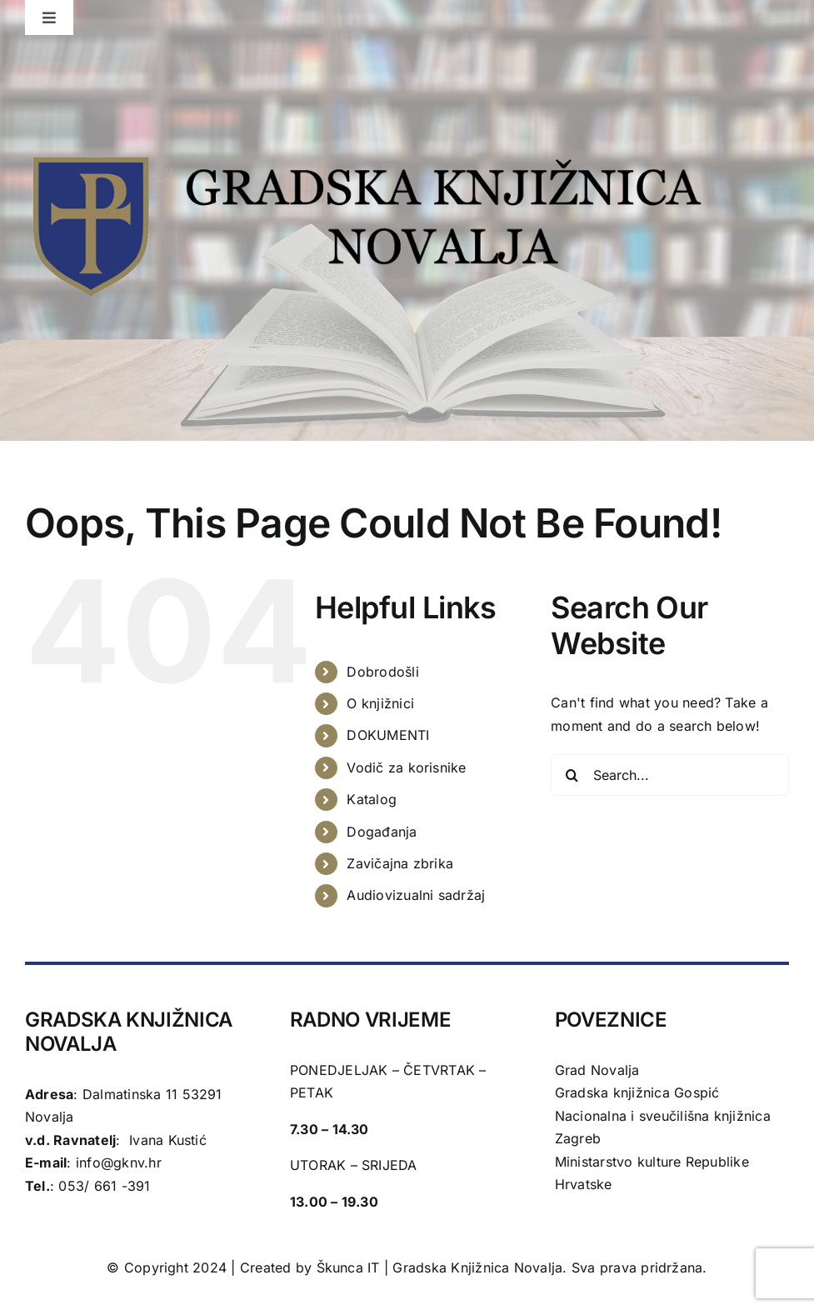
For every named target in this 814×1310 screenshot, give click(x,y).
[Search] (571, 775)
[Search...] (670, 775)
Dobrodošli (382, 671)
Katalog (372, 799)
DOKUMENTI (388, 735)
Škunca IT (350, 1267)
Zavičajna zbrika (400, 863)
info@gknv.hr (119, 1162)
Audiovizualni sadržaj (416, 895)
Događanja (382, 831)
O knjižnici (380, 703)
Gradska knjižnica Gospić (637, 1092)
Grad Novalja (597, 1070)
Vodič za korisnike (406, 767)
